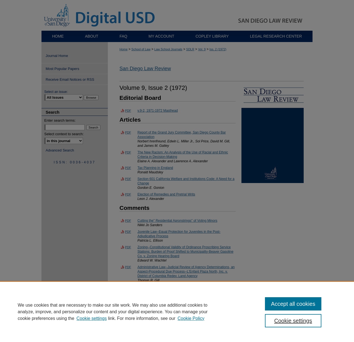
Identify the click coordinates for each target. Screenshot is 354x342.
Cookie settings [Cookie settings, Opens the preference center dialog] (293, 321)
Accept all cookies (293, 304)
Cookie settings (92, 318)
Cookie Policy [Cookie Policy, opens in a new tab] (191, 318)
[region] (177, 311)
